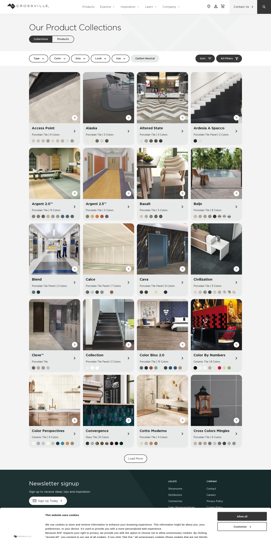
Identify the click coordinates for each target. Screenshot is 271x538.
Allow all (242, 489)
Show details (53, 531)
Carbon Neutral (145, 58)
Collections (41, 39)
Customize (242, 499)
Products (88, 6)
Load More (135, 458)
